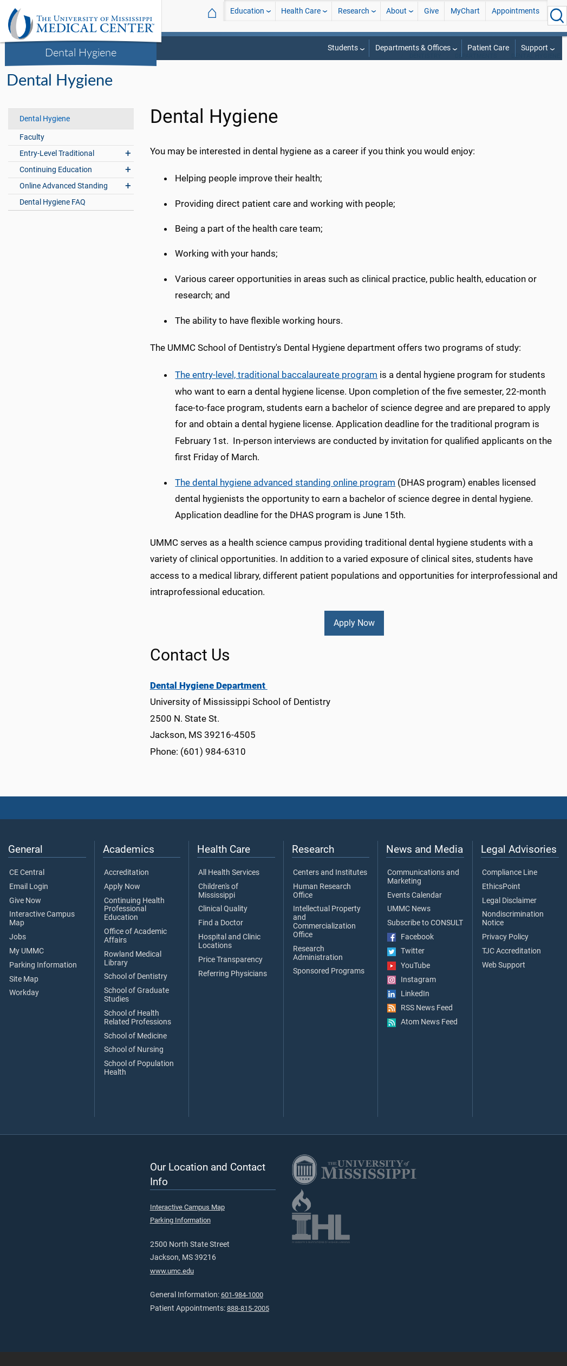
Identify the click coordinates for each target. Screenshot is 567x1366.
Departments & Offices (413, 48)
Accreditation (126, 887)
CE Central (26, 887)
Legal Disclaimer (509, 915)
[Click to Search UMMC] (557, 15)
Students (343, 48)
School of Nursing (134, 1064)
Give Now (25, 915)
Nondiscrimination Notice (513, 933)
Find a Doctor (220, 937)
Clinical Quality (222, 923)
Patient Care (488, 48)
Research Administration (318, 967)
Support (534, 48)
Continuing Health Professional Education (134, 923)
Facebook (410, 951)
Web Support (503, 979)
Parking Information (43, 979)
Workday (24, 1007)
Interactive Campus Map (42, 933)
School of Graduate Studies (136, 1009)
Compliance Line (509, 887)
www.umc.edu (172, 1285)
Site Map (23, 993)
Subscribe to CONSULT (425, 937)
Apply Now (354, 637)
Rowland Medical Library (132, 973)
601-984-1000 (242, 1309)
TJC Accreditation (511, 965)
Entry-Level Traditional (56, 167)
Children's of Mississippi (218, 905)
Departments (476, 70)
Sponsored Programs (328, 985)
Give (431, 15)
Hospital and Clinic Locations (229, 955)
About (396, 15)
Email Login (28, 901)
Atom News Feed (422, 1036)
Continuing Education (55, 183)
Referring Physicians (232, 988)
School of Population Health (139, 1082)
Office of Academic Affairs (135, 950)
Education (247, 15)
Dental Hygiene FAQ (52, 216)
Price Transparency (230, 974)
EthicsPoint (501, 901)
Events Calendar (414, 909)
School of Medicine (135, 1050)
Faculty (31, 151)
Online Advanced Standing (63, 200)
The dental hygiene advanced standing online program (285, 496)
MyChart (465, 15)
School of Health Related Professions (137, 1032)
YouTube (408, 980)
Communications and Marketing (423, 891)
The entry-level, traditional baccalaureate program (276, 388)
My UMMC (26, 965)
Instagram (411, 994)
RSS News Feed (420, 1022)
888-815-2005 (248, 1322)
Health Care (301, 15)
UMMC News (409, 923)
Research (353, 15)
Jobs (17, 951)
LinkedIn (408, 1008)
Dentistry (425, 70)
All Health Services (228, 887)
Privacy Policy (505, 951)
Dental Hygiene (80, 52)
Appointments (515, 15)
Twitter (406, 965)
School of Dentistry (135, 990)
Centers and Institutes (330, 887)
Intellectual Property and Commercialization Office (327, 936)
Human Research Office (322, 905)
